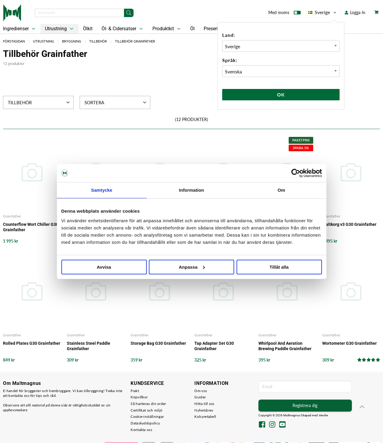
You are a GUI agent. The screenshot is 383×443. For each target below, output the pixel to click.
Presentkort (216, 28)
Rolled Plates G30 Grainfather (31, 343)
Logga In (355, 12)
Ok (281, 94)
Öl (192, 28)
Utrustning (60, 29)
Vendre (323, 415)
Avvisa (104, 267)
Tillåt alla (279, 267)
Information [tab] (191, 190)
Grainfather (12, 216)
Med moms (284, 14)
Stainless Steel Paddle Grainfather (88, 346)
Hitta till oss (204, 403)
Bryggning (71, 41)
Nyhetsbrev (203, 410)
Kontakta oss (141, 429)
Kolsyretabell (205, 416)
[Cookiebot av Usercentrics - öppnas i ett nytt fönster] (296, 173)
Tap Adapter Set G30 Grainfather (214, 346)
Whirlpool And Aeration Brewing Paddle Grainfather (284, 346)
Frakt (135, 390)
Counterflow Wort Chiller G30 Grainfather (30, 227)
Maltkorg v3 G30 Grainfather (349, 224)
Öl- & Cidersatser (123, 29)
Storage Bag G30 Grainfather (158, 343)
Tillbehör (98, 41)
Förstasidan (14, 41)
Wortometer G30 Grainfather (349, 343)
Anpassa (192, 267)
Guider (200, 397)
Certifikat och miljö (146, 410)
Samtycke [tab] (101, 190)
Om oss (200, 390)
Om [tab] (281, 190)
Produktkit (167, 29)
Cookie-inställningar (147, 416)
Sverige (322, 12)
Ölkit (88, 28)
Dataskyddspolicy (145, 423)
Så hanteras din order (148, 403)
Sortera (116, 102)
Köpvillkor (139, 397)
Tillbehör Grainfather (135, 41)
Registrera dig (305, 405)
